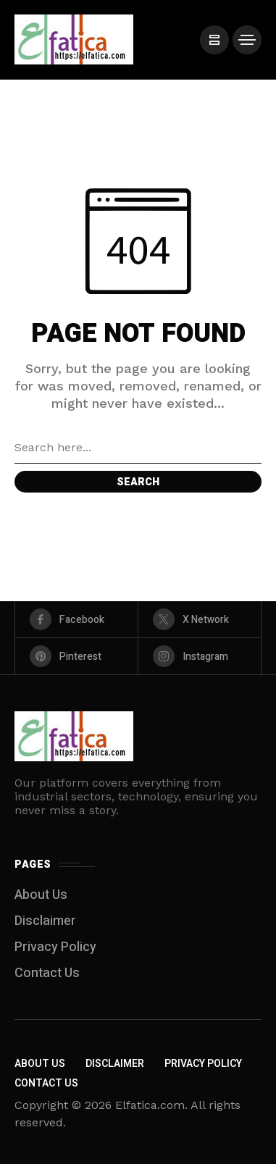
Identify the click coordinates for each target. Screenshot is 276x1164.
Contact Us (47, 973)
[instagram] (199, 656)
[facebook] (76, 619)
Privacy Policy (55, 947)
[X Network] (199, 619)
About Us (40, 895)
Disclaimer (45, 921)
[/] (214, 39)
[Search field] (138, 448)
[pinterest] (76, 656)
